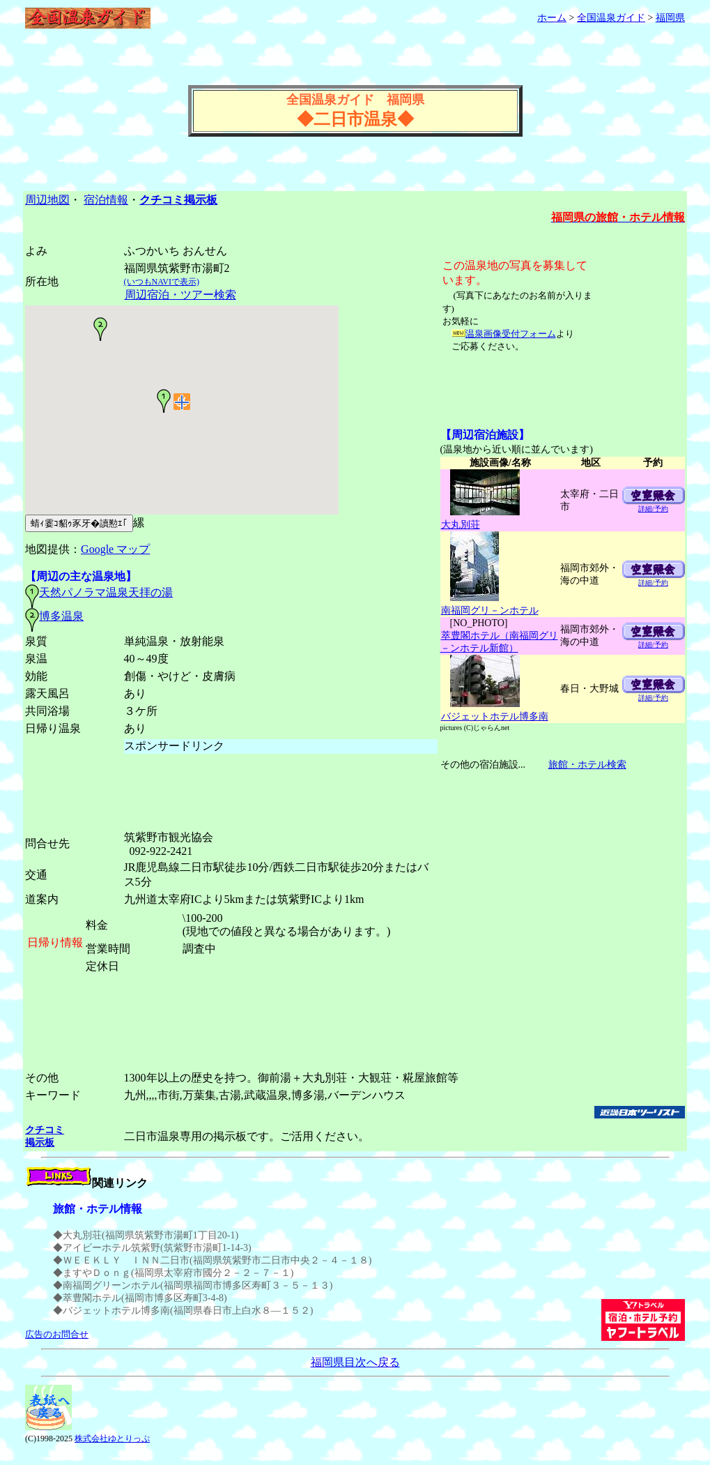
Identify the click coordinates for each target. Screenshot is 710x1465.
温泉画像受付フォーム (510, 333)
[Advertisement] (355, 64)
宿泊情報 (106, 200)
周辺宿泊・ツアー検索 (180, 295)
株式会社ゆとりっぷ (112, 1438)
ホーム (551, 18)
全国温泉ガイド (611, 18)
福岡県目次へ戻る (355, 1362)
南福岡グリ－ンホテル (489, 610)
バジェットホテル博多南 (494, 716)
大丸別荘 (460, 524)
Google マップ (115, 549)
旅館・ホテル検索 (587, 764)
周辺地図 (47, 200)
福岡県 (670, 18)
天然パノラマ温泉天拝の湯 (106, 592)
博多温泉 (61, 616)
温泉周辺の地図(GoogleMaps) (182, 423)
